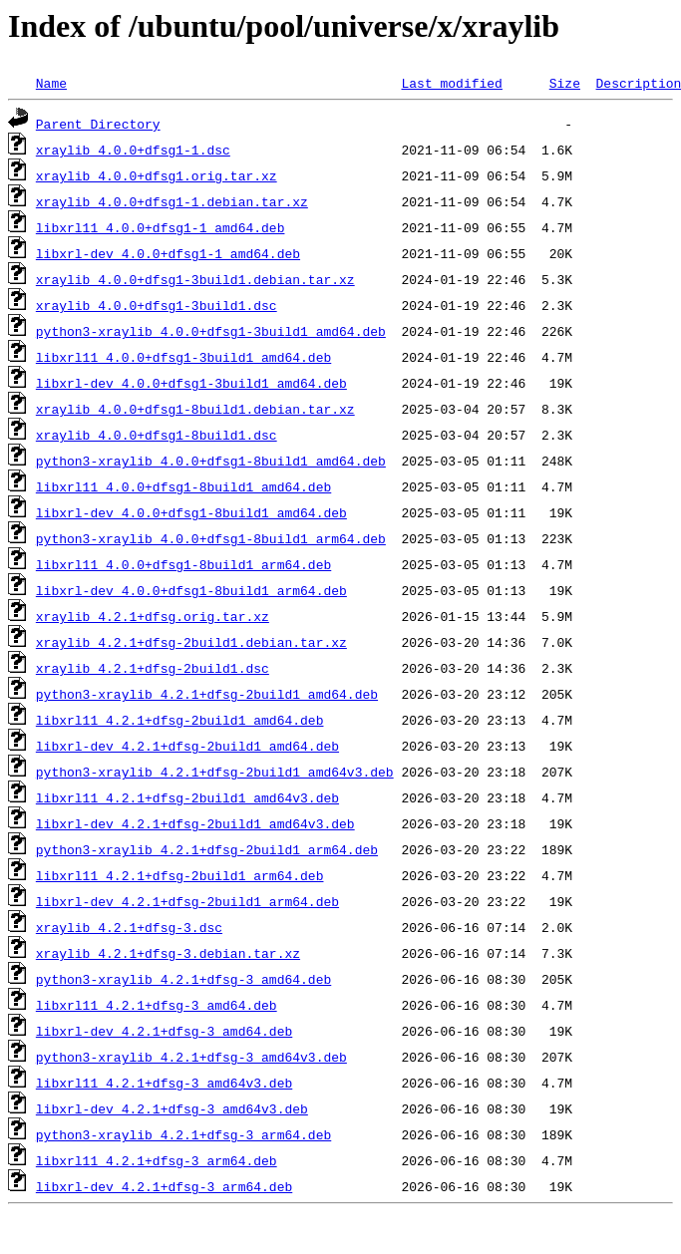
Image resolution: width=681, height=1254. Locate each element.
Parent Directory (98, 124)
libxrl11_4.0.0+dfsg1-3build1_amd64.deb (183, 357)
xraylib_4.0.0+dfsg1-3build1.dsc (156, 305)
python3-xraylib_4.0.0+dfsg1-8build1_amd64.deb (211, 461)
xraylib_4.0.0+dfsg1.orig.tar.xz (156, 175)
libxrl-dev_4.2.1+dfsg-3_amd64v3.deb (172, 1108)
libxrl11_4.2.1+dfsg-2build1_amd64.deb (180, 720)
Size (564, 83)
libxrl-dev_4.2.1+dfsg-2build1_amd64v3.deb (195, 823)
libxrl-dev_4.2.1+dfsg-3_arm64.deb (164, 1186)
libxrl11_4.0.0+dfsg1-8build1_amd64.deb (183, 486)
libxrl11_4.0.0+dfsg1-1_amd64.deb (160, 227)
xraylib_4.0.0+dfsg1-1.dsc (133, 149)
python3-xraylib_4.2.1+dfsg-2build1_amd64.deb (207, 694)
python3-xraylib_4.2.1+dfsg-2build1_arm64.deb (207, 849)
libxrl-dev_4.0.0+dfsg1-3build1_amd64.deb (191, 383)
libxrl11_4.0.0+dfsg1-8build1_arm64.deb (183, 564)
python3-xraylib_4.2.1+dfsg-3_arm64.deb (183, 1134)
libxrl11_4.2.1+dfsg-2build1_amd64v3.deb (187, 797)
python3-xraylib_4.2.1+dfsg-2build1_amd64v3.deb (215, 772)
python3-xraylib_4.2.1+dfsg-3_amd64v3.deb (191, 1057)
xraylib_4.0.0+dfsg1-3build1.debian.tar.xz (195, 279)
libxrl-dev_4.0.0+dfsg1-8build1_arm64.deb (191, 590)
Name (51, 83)
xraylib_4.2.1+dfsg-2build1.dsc (152, 668)
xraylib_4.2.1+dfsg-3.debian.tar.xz (168, 953)
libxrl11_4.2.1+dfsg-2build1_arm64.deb (180, 875)
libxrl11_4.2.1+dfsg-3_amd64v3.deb (164, 1083)
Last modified (451, 83)
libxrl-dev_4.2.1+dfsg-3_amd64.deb (164, 1031)
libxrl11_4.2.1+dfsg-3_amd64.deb (156, 1005)
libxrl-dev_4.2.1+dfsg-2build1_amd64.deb (187, 746)
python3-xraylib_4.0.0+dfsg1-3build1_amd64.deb (211, 331)
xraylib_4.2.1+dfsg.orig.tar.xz (152, 616)
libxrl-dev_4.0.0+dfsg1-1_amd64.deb (168, 253)
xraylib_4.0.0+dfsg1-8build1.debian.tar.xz (195, 409)
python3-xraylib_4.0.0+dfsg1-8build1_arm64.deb (211, 538)
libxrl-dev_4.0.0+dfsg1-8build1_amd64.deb (191, 512)
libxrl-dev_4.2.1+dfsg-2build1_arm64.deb (187, 901)
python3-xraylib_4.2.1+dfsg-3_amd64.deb (183, 979)
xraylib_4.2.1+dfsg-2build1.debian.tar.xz (191, 642)
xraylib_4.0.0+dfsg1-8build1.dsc (156, 435)
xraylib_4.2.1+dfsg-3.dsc (129, 927)
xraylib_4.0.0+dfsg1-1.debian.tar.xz (172, 201)
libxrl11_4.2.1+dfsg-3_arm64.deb (156, 1160)
